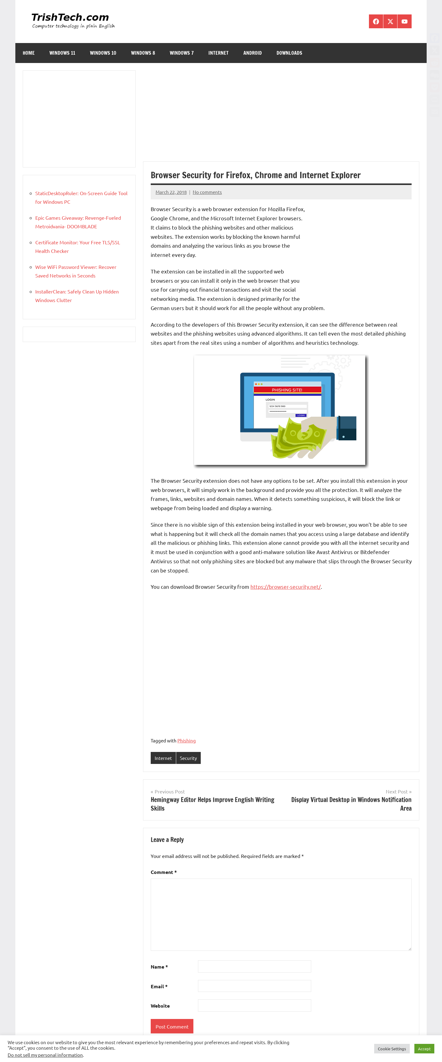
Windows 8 (143, 52)
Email (159, 986)
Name (159, 966)
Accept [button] (424, 1048)
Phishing (186, 740)
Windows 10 (103, 52)
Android (252, 52)
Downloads (289, 52)
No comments (207, 192)
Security (188, 758)
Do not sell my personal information (45, 1055)
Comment (164, 872)
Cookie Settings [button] (392, 1048)
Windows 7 (182, 52)
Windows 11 (62, 52)
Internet (218, 52)
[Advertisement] (281, 116)
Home (29, 52)
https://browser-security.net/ (285, 586)
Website (160, 1005)
